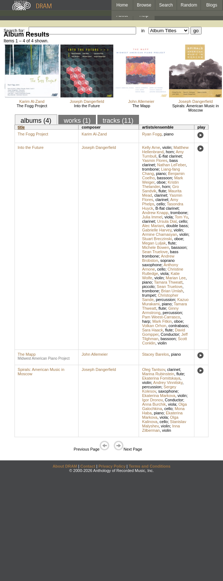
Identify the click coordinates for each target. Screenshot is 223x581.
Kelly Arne (151, 147)
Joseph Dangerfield (87, 101)
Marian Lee (176, 278)
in (142, 30)
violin (166, 147)
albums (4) (36, 120)
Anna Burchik (153, 404)
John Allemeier (141, 101)
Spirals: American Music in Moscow (195, 108)
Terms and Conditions (150, 466)
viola (168, 217)
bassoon (164, 178)
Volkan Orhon (154, 325)
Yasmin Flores (154, 160)
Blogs (211, 5)
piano (168, 134)
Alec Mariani (153, 225)
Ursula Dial (167, 221)
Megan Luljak (153, 243)
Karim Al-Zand (32, 101)
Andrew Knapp (155, 212)
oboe (161, 182)
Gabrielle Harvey (156, 230)
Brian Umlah (172, 291)
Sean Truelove (155, 252)
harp (146, 321)
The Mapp (141, 106)
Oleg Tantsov (153, 369)
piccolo (148, 286)
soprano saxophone (158, 262)
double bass (177, 225)
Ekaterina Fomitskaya (161, 378)
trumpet (148, 295)
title (21, 127)
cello (160, 204)
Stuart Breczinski (157, 239)
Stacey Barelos (155, 354)
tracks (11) (118, 120)
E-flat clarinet (170, 156)
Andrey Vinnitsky (167, 382)
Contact (87, 466)
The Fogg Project (32, 106)
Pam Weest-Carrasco (161, 317)
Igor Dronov (152, 400)
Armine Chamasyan (159, 234)
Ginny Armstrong (160, 310)
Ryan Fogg (151, 134)
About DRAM (64, 466)
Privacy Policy (112, 466)
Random (189, 5)
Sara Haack (152, 330)
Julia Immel (152, 217)
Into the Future (87, 106)
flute (162, 191)
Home (122, 5)
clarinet (160, 195)
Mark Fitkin (162, 321)
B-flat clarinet (166, 208)
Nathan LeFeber (171, 165)
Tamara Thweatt (168, 282)
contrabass (178, 325)
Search (166, 5)
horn (170, 152)
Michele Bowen (155, 247)
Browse (144, 5)
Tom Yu (181, 217)
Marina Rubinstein (158, 374)
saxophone (168, 391)
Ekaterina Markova (158, 395)
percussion (165, 299)
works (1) (77, 120)
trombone (150, 169)
